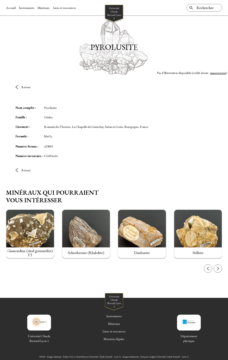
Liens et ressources (64, 8)
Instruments (26, 8)
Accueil (11, 8)
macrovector (218, 73)
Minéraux (44, 8)
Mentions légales (114, 339)
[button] (208, 276)
